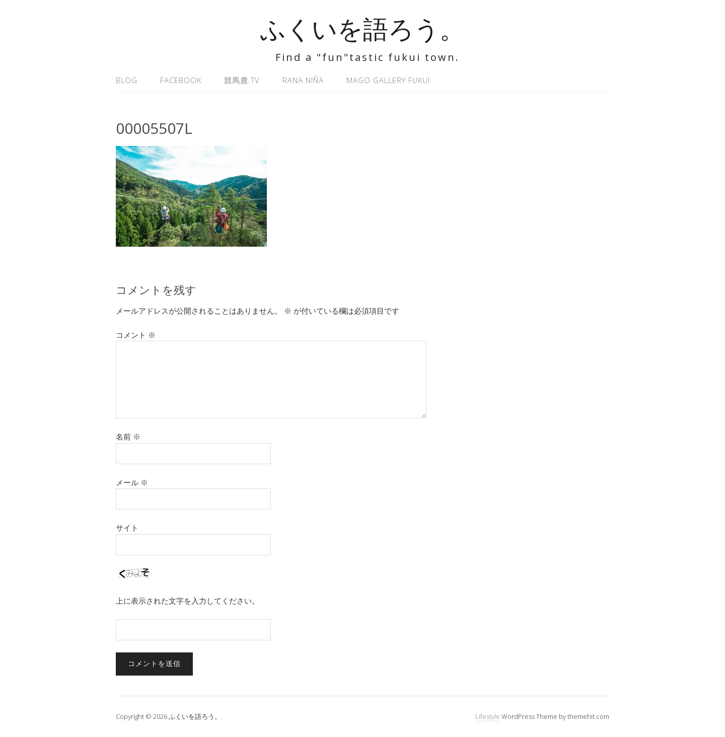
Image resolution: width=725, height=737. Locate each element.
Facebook (180, 80)
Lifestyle (487, 716)
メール (132, 482)
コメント (136, 335)
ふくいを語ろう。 (362, 32)
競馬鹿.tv (242, 80)
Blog (126, 80)
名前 (128, 436)
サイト (127, 528)
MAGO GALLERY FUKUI (388, 80)
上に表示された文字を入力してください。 (187, 601)
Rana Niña (303, 80)
